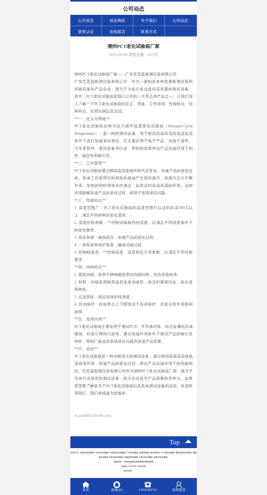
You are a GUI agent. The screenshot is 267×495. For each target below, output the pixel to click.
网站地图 (142, 466)
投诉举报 (133, 466)
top (175, 442)
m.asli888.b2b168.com (92, 415)
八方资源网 (138, 471)
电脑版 (124, 466)
